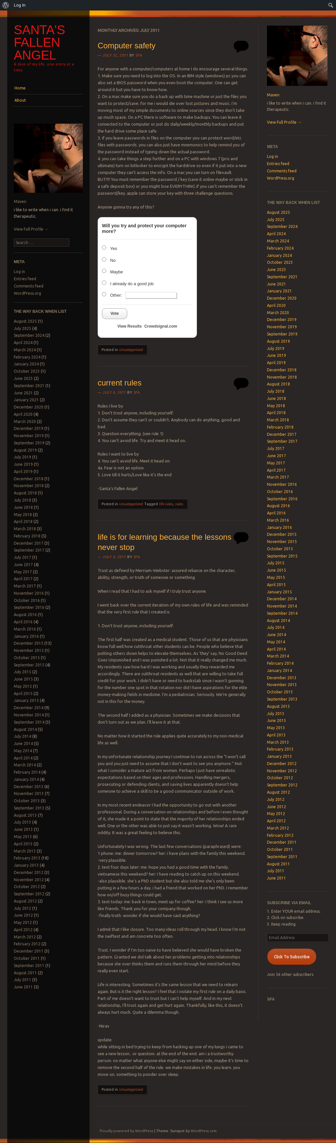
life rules (166, 504)
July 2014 (22, 736)
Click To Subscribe (292, 956)
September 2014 (29, 722)
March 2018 (25, 529)
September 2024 (29, 335)
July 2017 (22, 557)
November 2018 (29, 486)
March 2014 (25, 765)
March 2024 (25, 350)
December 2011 (28, 951)
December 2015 (28, 643)
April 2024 (23, 342)
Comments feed (28, 286)
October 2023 (27, 371)
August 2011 (25, 973)
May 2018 (23, 514)
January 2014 (26, 779)
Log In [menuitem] (20, 5)
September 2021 (29, 386)
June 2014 (23, 743)
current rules (119, 382)
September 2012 (29, 894)
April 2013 (23, 844)
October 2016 (27, 600)
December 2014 (28, 708)
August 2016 (25, 614)
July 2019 (22, 457)
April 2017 (23, 579)
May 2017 (23, 572)
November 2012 (29, 880)
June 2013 (23, 829)
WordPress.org (27, 293)
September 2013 (29, 808)
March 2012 (25, 937)
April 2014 (23, 758)
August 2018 (25, 493)
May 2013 (23, 836)
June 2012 (23, 915)
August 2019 (25, 450)
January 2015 (26, 700)
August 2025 (25, 321)
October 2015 (27, 658)
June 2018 (23, 507)
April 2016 (23, 622)
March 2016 (25, 629)
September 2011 (29, 965)
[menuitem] (6, 5)
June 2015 (23, 679)
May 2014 (23, 751)
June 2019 (23, 464)
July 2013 (22, 822)
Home (20, 88)
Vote (114, 313)
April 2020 (23, 414)
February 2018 (27, 536)
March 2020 (25, 421)
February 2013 (27, 858)
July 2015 (22, 672)
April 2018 (23, 521)
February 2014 (27, 772)
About (20, 100)
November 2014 (29, 715)
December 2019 (28, 428)
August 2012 (25, 901)
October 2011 (27, 958)
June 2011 (23, 987)
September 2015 (29, 665)
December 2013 (28, 786)
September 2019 (29, 443)
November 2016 (29, 593)
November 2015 (29, 650)
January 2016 (26, 636)
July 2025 (22, 328)
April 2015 (23, 693)
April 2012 (23, 930)
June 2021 (23, 393)
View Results (129, 326)
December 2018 (28, 479)
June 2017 (23, 564)
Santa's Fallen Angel (39, 42)
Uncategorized (130, 350)
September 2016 (29, 607)
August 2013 (25, 815)
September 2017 (29, 550)
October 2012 (27, 886)
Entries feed (25, 279)
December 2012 (28, 872)
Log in (19, 271)
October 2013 (27, 801)
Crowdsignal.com (160, 326)
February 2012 (27, 944)
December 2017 (28, 543)
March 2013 (25, 851)
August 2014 (25, 729)
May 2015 (23, 686)
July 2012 (22, 908)
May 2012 (23, 922)
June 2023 (23, 378)
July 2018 (22, 500)
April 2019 (23, 471)
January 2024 (26, 364)
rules (179, 504)
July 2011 (22, 980)
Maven (20, 201)
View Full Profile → (31, 229)
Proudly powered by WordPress (126, 1131)
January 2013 (26, 865)
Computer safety (127, 45)
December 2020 (28, 407)
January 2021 (26, 400)
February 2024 (27, 357)
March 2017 (25, 586)
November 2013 (29, 793)
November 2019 (29, 436)
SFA (138, 55)
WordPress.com (204, 1131)
